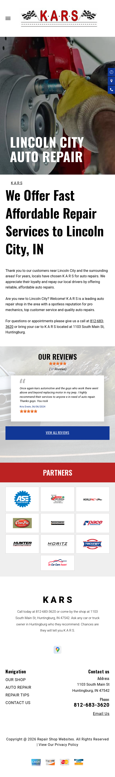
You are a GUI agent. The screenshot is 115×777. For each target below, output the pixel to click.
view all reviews (57, 432)
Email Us (101, 714)
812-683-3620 (46, 612)
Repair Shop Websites (55, 739)
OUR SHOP (15, 679)
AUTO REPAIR (18, 687)
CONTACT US (17, 702)
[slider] (57, 363)
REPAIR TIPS (17, 695)
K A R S (16, 183)
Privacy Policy (66, 745)
